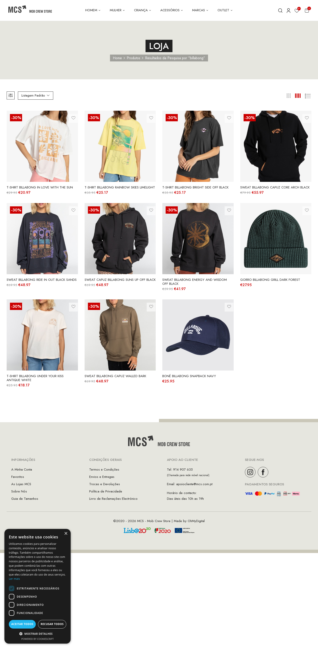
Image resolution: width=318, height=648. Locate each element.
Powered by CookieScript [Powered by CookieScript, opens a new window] (37, 638)
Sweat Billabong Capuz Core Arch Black (275, 187)
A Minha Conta (21, 469)
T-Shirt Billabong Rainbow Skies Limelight (120, 187)
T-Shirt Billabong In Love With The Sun (40, 187)
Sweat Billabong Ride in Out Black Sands (42, 280)
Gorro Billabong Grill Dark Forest (270, 280)
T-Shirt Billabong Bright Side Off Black (195, 187)
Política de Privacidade (105, 491)
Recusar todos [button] (52, 624)
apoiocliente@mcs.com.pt (194, 484)
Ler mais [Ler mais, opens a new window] (14, 579)
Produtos (133, 58)
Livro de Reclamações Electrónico (113, 498)
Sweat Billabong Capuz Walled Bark (115, 376)
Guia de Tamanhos (24, 498)
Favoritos (17, 476)
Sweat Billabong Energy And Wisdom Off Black (194, 282)
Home (117, 58)
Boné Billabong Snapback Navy (189, 376)
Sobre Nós (19, 491)
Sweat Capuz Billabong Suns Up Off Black (120, 280)
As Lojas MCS (21, 484)
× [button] (65, 533)
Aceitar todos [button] (22, 624)
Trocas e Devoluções (104, 484)
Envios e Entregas (101, 476)
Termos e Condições (104, 469)
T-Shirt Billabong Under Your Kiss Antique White (35, 378)
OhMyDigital (196, 521)
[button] (307, 10)
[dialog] (37, 586)
